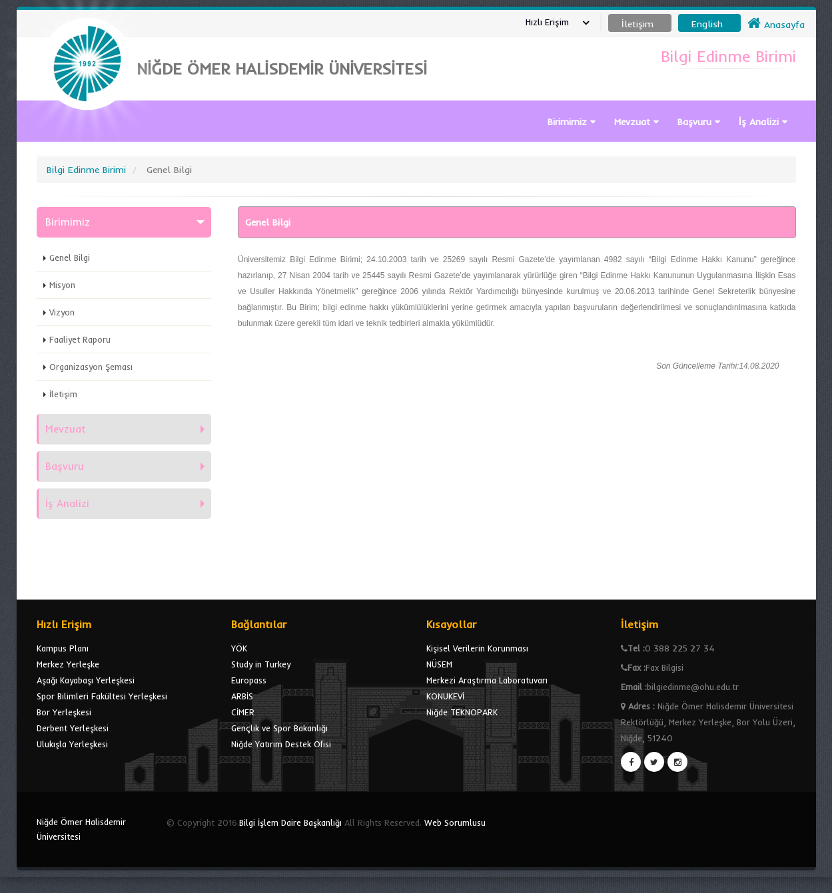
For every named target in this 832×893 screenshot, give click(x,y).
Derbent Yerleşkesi (73, 728)
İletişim (63, 394)
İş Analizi (763, 122)
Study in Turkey (260, 664)
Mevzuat (636, 122)
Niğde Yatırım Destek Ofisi (281, 744)
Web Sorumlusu (455, 822)
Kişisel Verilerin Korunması (477, 648)
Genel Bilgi (69, 257)
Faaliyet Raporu (80, 339)
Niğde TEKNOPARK (462, 712)
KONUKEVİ (445, 696)
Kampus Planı (63, 648)
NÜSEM (439, 664)
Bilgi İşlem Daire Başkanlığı (290, 822)
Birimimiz (572, 122)
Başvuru (698, 122)
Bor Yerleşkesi (64, 712)
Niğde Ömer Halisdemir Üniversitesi (81, 829)
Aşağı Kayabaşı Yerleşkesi (86, 680)
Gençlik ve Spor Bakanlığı (279, 728)
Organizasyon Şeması (91, 366)
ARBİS (242, 696)
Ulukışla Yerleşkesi (72, 744)
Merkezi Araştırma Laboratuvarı (487, 680)
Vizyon (62, 312)
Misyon (62, 284)
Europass (248, 680)
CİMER (242, 712)
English (707, 24)
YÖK (239, 648)
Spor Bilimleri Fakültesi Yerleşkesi (102, 696)
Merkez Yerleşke (68, 664)
